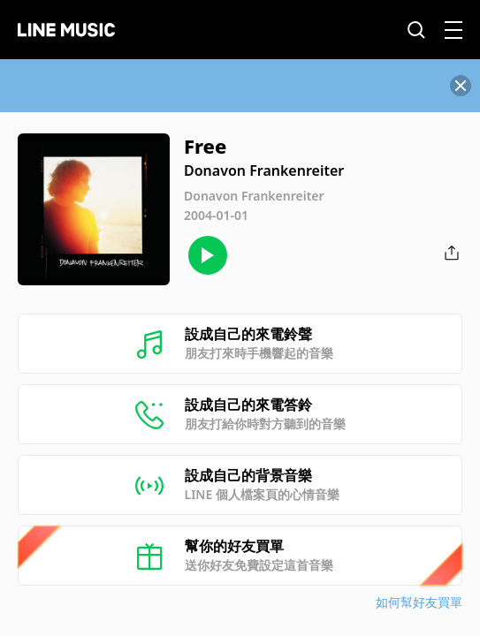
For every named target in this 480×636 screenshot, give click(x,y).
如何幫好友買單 (419, 602)
